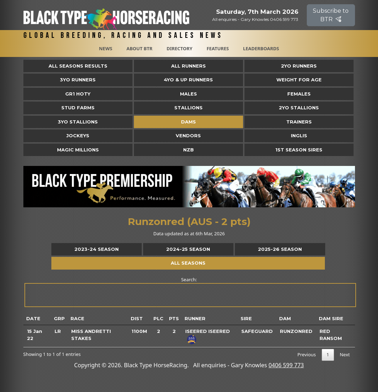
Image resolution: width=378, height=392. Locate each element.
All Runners (188, 66)
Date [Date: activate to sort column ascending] (33, 318)
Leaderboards (261, 48)
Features (218, 48)
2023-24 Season (96, 249)
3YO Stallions (78, 122)
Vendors (188, 135)
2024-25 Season (188, 249)
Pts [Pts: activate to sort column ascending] (174, 318)
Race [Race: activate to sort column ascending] (77, 318)
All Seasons (188, 263)
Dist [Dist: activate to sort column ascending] (137, 318)
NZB (188, 149)
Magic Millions (78, 149)
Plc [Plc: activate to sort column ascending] (158, 318)
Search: (189, 291)
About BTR (139, 48)
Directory (179, 48)
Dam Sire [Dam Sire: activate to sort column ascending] (331, 318)
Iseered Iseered (207, 331)
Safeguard (257, 331)
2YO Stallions (299, 107)
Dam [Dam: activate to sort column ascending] (285, 318)
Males (188, 94)
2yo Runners (299, 66)
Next (345, 354)
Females (299, 94)
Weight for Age (299, 79)
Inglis (299, 135)
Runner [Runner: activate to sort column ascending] (195, 318)
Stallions (188, 107)
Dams (188, 122)
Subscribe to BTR (331, 15)
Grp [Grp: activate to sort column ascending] (59, 318)
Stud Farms (78, 107)
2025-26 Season (280, 249)
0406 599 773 (286, 365)
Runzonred (296, 331)
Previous (306, 354)
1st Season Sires (298, 149)
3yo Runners (78, 79)
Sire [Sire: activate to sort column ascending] (246, 318)
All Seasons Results (78, 66)
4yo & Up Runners (188, 79)
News (105, 48)
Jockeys (77, 135)
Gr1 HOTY (77, 94)
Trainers (299, 122)
